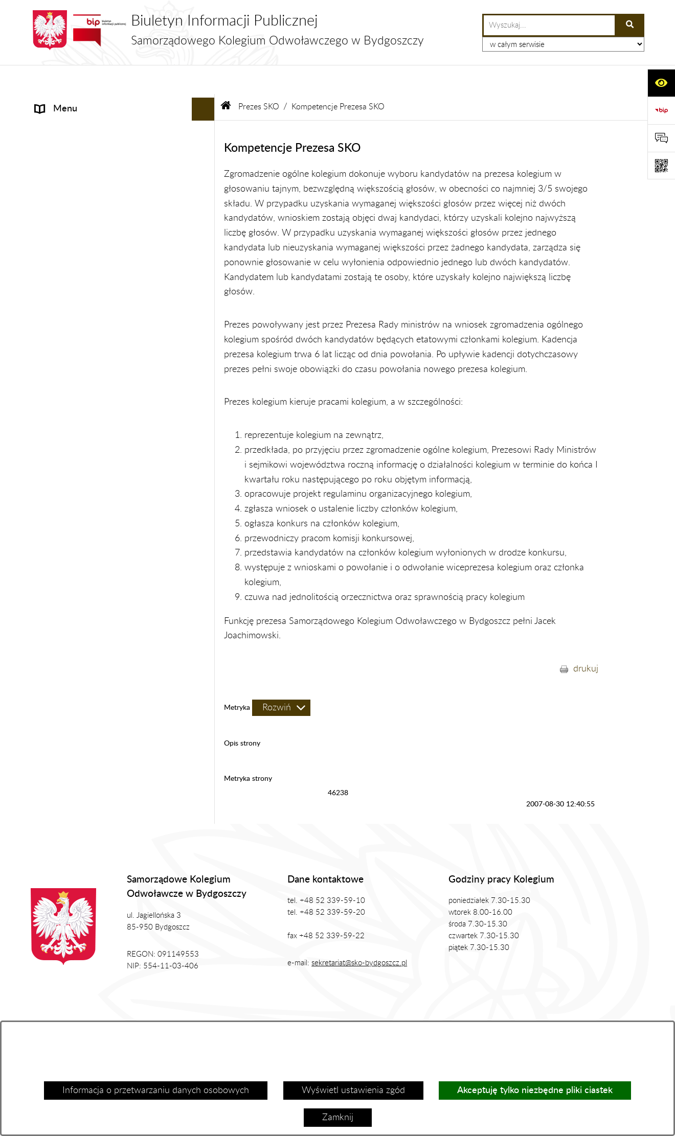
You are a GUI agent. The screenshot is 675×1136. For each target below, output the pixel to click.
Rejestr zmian (580, 1017)
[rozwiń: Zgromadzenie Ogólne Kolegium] (205, 214)
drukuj (585, 639)
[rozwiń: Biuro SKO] (205, 237)
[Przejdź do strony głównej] (227, 30)
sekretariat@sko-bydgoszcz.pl (359, 934)
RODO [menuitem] (48, 352)
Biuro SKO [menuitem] (55, 237)
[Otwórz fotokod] (661, 165)
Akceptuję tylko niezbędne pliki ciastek (535, 1090)
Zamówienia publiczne (187, 1017)
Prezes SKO (258, 78)
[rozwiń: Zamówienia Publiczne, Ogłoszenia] (205, 306)
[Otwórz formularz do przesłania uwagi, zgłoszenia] (661, 138)
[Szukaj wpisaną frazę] (630, 25)
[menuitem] (123, 155)
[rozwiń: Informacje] (205, 103)
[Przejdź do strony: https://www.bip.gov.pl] (661, 110)
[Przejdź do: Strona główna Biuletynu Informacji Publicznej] (226, 77)
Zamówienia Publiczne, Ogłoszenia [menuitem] (103, 306)
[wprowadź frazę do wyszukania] (549, 25)
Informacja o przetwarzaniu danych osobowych (155, 1090)
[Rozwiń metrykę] (281, 678)
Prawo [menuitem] (47, 260)
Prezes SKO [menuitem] (58, 125)
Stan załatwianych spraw (73, 1017)
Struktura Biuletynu (294, 1017)
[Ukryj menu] (203, 79)
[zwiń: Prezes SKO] (205, 126)
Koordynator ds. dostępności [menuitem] (91, 375)
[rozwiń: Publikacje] (205, 283)
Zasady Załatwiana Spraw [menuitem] (86, 329)
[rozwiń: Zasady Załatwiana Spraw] (205, 329)
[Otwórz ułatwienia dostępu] (661, 83)
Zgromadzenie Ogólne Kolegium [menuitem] (98, 214)
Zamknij (337, 1117)
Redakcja (378, 1017)
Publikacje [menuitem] (55, 283)
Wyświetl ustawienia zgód (353, 1090)
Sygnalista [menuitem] (55, 398)
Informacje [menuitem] (56, 102)
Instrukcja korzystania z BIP (476, 1017)
